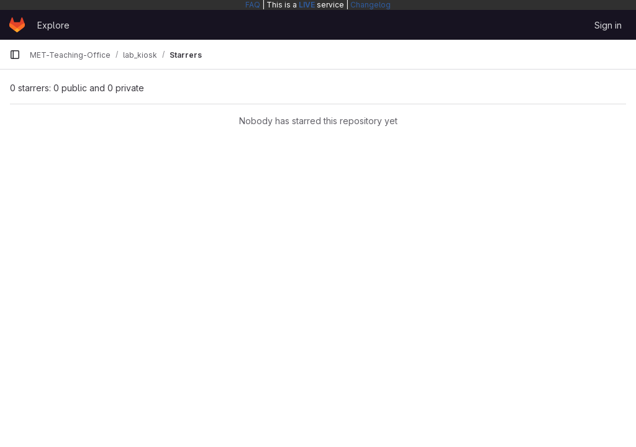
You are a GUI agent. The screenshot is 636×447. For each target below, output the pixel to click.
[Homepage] (17, 25)
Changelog (370, 4)
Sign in (608, 25)
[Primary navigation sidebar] (15, 55)
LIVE (307, 4)
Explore (53, 25)
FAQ (252, 4)
